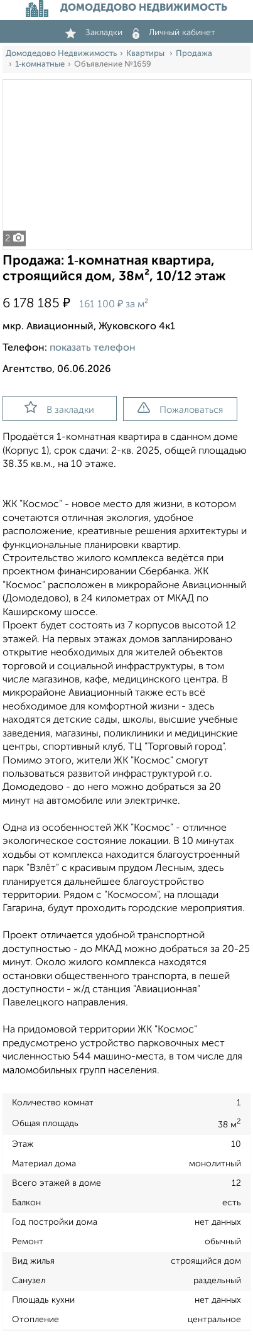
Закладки (93, 32)
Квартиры (146, 54)
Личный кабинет (173, 32)
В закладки (59, 408)
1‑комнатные (40, 64)
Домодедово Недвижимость (61, 54)
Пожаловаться (180, 408)
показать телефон (93, 348)
